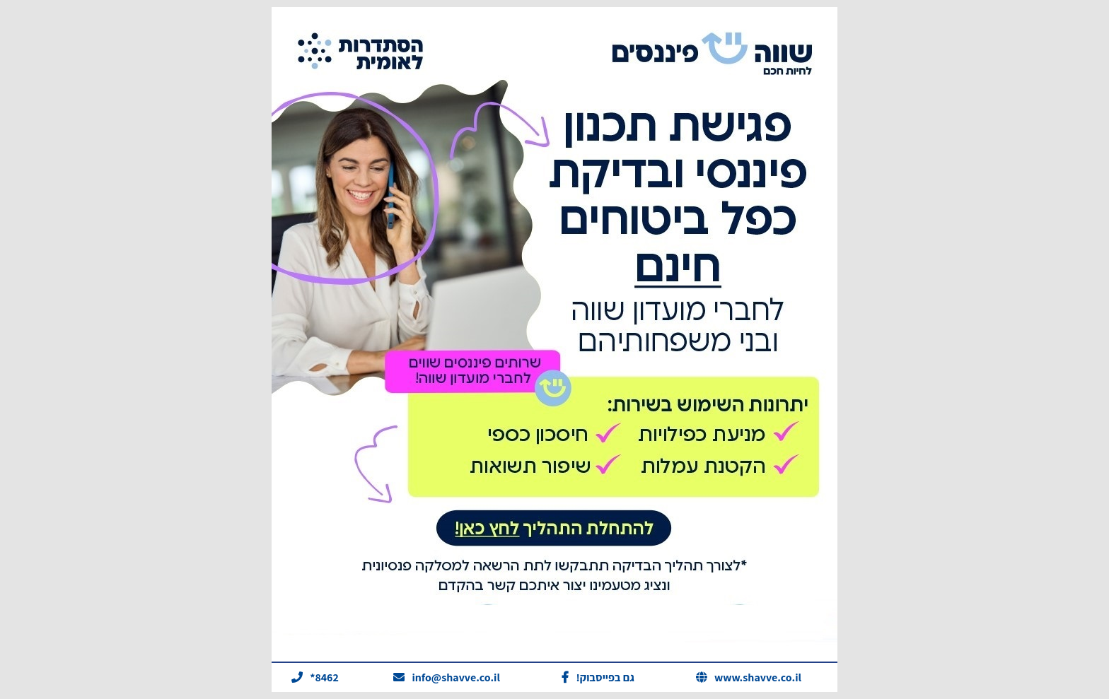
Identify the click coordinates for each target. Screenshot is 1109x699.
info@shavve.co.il (456, 677)
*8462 (324, 677)
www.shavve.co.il (757, 677)
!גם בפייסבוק (605, 677)
